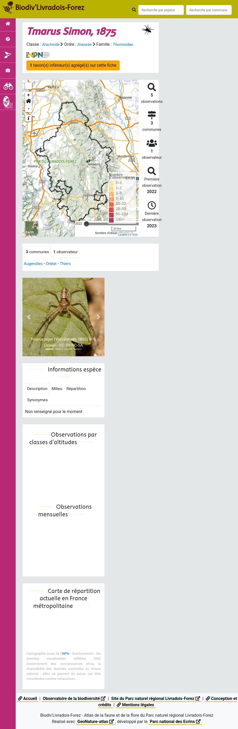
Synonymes (38, 400)
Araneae (85, 44)
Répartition (78, 389)
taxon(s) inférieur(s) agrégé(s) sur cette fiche (73, 65)
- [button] (28, 109)
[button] (28, 102)
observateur (67, 252)
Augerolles (34, 263)
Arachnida (51, 44)
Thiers (67, 263)
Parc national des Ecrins (175, 721)
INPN (65, 654)
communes (38, 252)
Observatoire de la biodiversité (73, 698)
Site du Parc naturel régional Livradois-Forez (155, 698)
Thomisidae (125, 44)
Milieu (58, 389)
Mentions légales (135, 704)
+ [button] (28, 95)
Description (37, 389)
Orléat (52, 263)
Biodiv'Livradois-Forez (49, 7)
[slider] (86, 224)
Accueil (27, 698)
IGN (134, 234)
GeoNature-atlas (95, 721)
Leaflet (122, 234)
